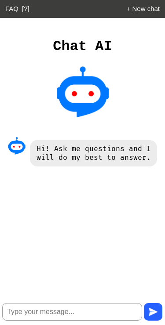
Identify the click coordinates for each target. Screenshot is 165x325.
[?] (25, 8)
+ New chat (143, 8)
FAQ (11, 8)
